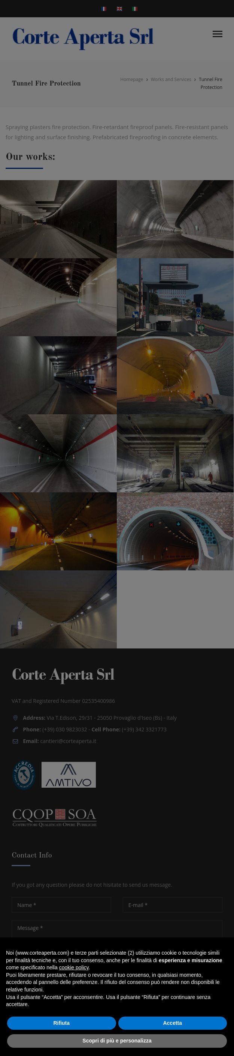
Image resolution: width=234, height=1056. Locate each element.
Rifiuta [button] (61, 1023)
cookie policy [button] (74, 967)
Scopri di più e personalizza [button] (116, 1041)
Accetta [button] (172, 1023)
